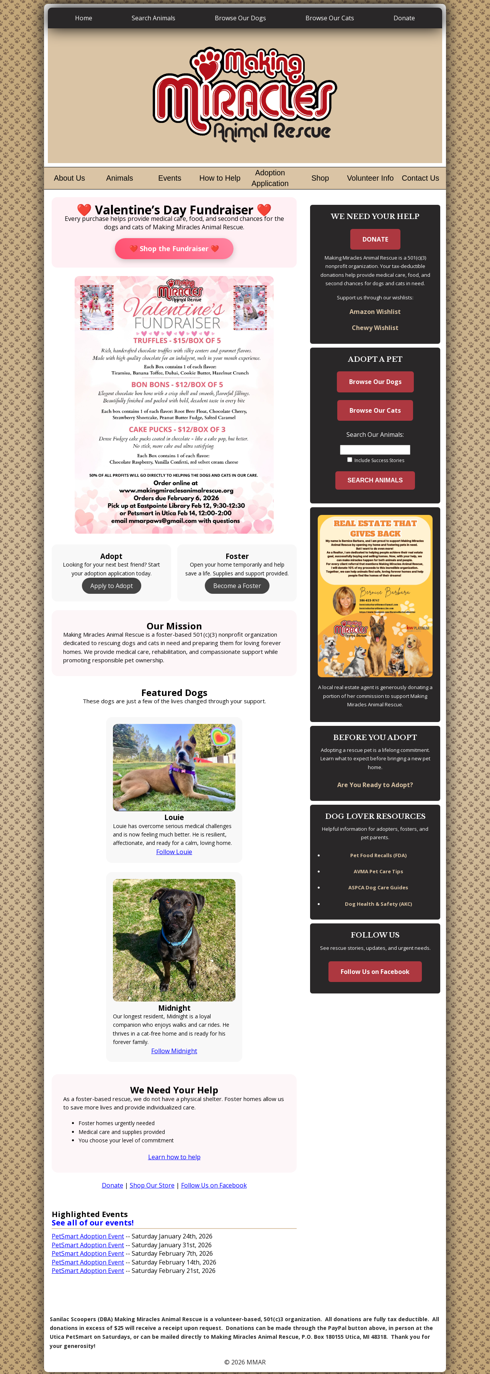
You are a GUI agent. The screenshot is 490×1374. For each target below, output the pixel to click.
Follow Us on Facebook (214, 1185)
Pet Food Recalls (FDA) (378, 855)
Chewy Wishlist (375, 327)
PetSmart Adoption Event (88, 1236)
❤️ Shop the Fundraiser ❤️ (174, 248)
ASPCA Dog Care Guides (378, 887)
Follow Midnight (174, 1051)
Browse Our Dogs (240, 18)
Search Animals (153, 18)
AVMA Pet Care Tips (378, 871)
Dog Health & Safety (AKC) (378, 903)
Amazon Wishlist (375, 311)
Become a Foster (237, 586)
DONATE (375, 239)
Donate (404, 18)
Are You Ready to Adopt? (375, 785)
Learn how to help (174, 1157)
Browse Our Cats (329, 18)
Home (83, 18)
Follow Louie (174, 852)
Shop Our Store (152, 1185)
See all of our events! (93, 1222)
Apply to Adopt (111, 586)
